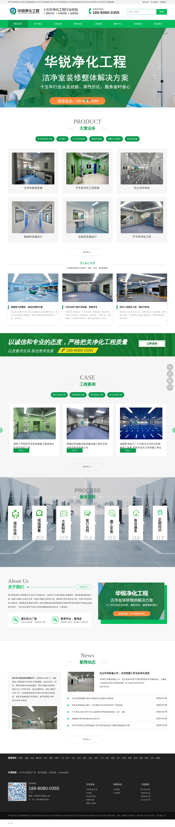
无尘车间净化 (79, 139)
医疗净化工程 (59, 395)
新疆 (158, 758)
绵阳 (56, 758)
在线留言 (163, 2)
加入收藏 (154, 2)
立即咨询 (152, 342)
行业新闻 (116, 789)
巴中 (118, 758)
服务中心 (118, 24)
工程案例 (98, 24)
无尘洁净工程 (115, 395)
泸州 (45, 758)
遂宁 (68, 758)
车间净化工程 (97, 395)
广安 (102, 758)
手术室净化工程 (45, 139)
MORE (87, 252)
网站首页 (18, 24)
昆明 (135, 758)
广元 (62, 758)
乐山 (79, 758)
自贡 (32, 758)
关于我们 (38, 24)
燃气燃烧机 (42, 772)
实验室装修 (132, 139)
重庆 (21, 758)
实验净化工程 (78, 395)
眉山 (90, 758)
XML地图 (159, 816)
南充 (85, 758)
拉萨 (141, 758)
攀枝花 (39, 758)
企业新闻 (116, 793)
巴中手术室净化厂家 (27, 772)
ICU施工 (62, 139)
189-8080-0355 (170, 367)
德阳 (51, 758)
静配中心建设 (114, 139)
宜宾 (96, 758)
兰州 (152, 758)
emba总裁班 (63, 772)
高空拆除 (52, 772)
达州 (107, 758)
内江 (73, 758)
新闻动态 (78, 24)
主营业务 (58, 24)
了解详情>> (83, 587)
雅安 (113, 758)
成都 (27, 758)
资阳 (124, 758)
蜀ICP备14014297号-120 (146, 816)
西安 (146, 758)
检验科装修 (96, 139)
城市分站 (146, 2)
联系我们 (158, 24)
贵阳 (130, 758)
